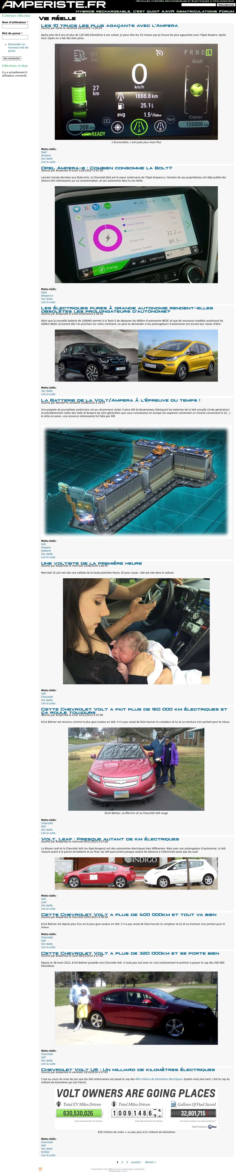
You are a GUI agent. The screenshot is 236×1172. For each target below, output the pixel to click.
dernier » (150, 1162)
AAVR (167, 10)
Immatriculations (196, 10)
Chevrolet (47, 697)
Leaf (43, 902)
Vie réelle (47, 158)
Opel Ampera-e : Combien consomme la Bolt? (106, 167)
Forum (226, 10)
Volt (43, 544)
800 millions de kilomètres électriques (159, 1079)
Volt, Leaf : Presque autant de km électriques (110, 838)
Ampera (46, 155)
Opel (44, 152)
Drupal (124, 1171)
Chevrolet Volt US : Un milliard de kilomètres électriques (128, 1069)
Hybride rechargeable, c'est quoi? (117, 10)
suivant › (136, 1162)
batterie (46, 550)
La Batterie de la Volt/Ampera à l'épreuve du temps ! (120, 400)
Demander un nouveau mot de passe (18, 47)
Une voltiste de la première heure (91, 563)
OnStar (45, 1152)
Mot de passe (12, 33)
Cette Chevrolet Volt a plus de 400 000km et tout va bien (128, 914)
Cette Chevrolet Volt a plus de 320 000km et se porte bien (130, 953)
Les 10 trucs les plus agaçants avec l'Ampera (109, 25)
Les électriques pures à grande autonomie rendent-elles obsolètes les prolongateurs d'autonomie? (127, 309)
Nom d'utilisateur (15, 22)
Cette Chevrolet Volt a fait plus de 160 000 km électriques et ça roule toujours (134, 710)
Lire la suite (48, 162)
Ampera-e (47, 295)
